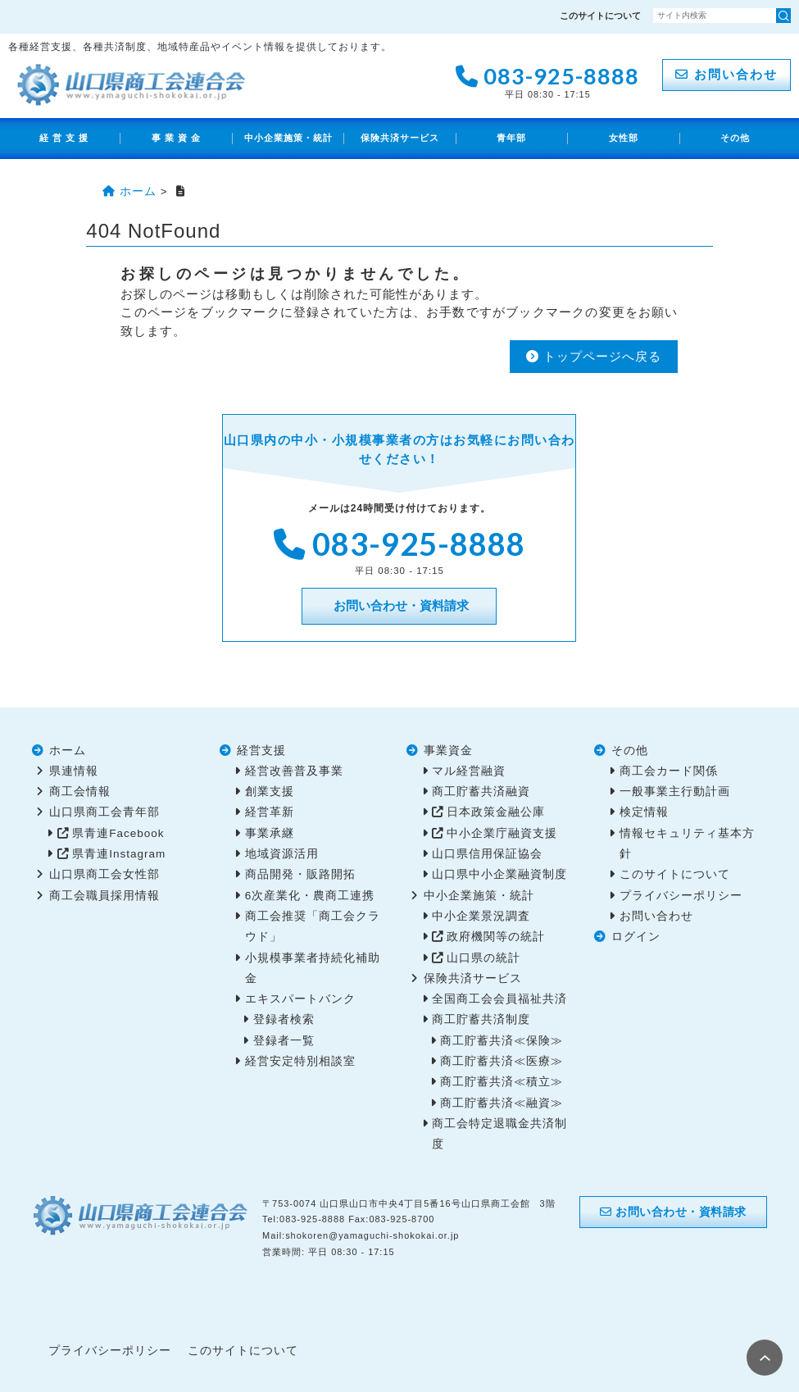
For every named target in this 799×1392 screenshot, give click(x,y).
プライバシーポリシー (681, 895)
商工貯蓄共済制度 (481, 1019)
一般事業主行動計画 (675, 791)
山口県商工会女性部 (104, 874)
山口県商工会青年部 (104, 812)
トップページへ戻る (593, 356)
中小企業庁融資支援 (502, 833)
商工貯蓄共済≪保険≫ (501, 1041)
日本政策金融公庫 (496, 812)
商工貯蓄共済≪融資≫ (501, 1103)
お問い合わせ (726, 74)
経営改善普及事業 (294, 771)
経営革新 (269, 812)
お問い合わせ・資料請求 (399, 605)
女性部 (623, 138)
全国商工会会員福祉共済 (499, 999)
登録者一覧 (284, 1041)
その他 (735, 138)
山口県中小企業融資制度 (499, 874)
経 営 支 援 (64, 138)
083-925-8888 (547, 80)
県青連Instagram (119, 854)
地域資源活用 (282, 854)
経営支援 (261, 750)
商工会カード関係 (669, 771)
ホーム (67, 750)
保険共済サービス (400, 138)
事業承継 (269, 833)
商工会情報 (80, 791)
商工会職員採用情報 (104, 895)
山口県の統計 (483, 958)
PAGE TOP (765, 1358)
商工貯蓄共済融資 (481, 791)
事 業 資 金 (177, 138)
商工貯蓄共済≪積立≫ (501, 1082)
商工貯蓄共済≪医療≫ (501, 1061)
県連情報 (73, 771)
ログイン (636, 936)
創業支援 (269, 791)
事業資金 (448, 750)
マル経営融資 (469, 771)
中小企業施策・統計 (288, 138)
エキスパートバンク (300, 999)
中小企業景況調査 (481, 916)
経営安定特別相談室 (300, 1061)
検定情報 (644, 812)
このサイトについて (600, 15)
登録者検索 (284, 1019)
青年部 (511, 138)
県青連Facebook (118, 833)
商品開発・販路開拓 (300, 874)
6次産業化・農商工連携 (310, 895)
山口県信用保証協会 (487, 854)
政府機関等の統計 (496, 936)
